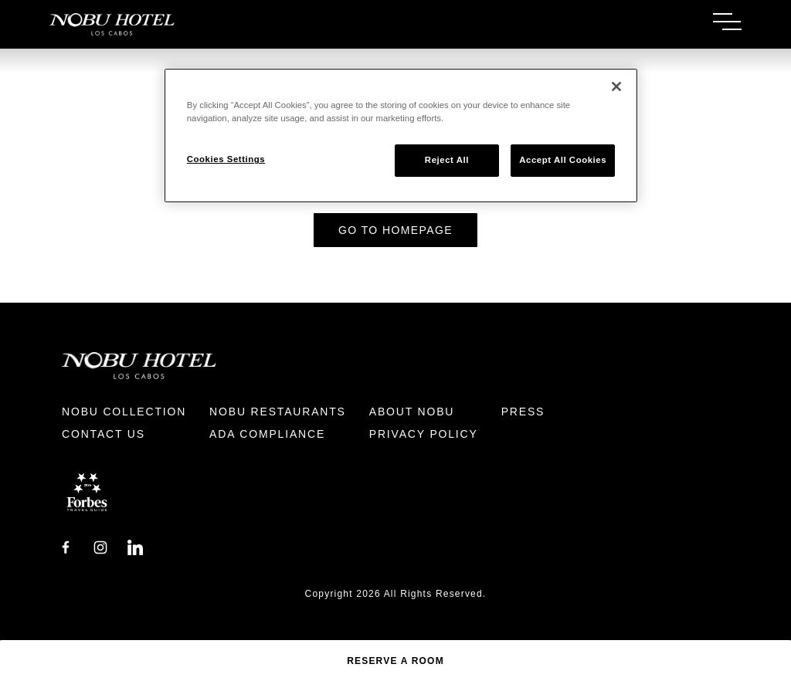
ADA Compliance (267, 434)
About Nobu (412, 411)
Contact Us (103, 434)
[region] (401, 135)
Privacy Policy (423, 434)
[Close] (616, 86)
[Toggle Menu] (727, 21)
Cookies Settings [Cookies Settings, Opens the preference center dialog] (226, 159)
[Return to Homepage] (222, 24)
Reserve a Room (395, 661)
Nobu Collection (124, 411)
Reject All (447, 159)
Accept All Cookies (562, 159)
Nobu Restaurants (277, 411)
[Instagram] (100, 546)
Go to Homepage (395, 230)
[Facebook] (65, 546)
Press (523, 411)
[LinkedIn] (135, 546)
